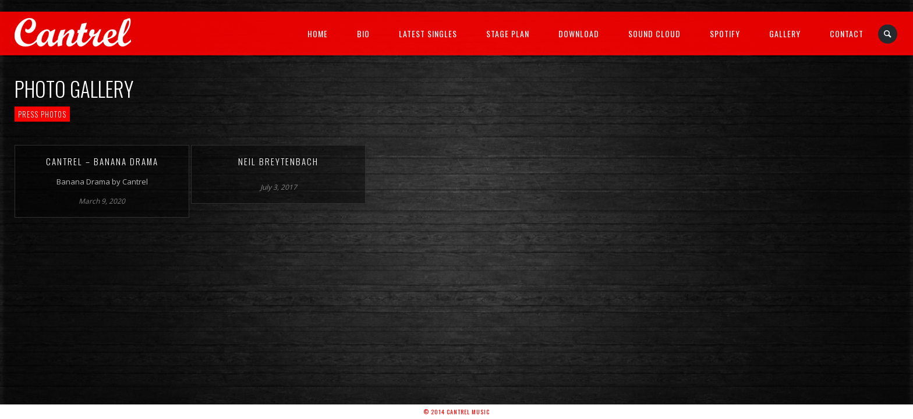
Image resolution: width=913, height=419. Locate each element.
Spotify (725, 33)
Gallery (785, 33)
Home (317, 33)
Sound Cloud (654, 33)
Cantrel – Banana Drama (102, 161)
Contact (847, 33)
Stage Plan (507, 33)
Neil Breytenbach (278, 161)
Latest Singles (428, 33)
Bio (363, 33)
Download (578, 33)
